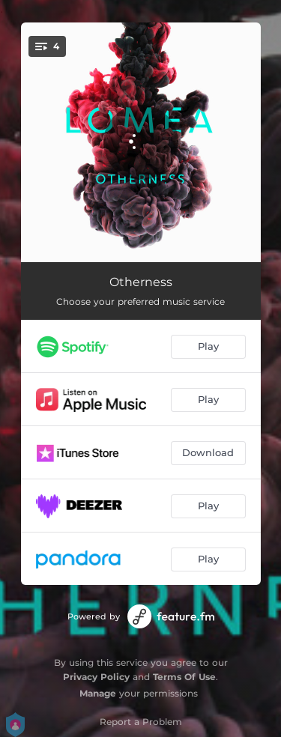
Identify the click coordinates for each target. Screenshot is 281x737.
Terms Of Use (184, 676)
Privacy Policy (96, 676)
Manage (97, 693)
